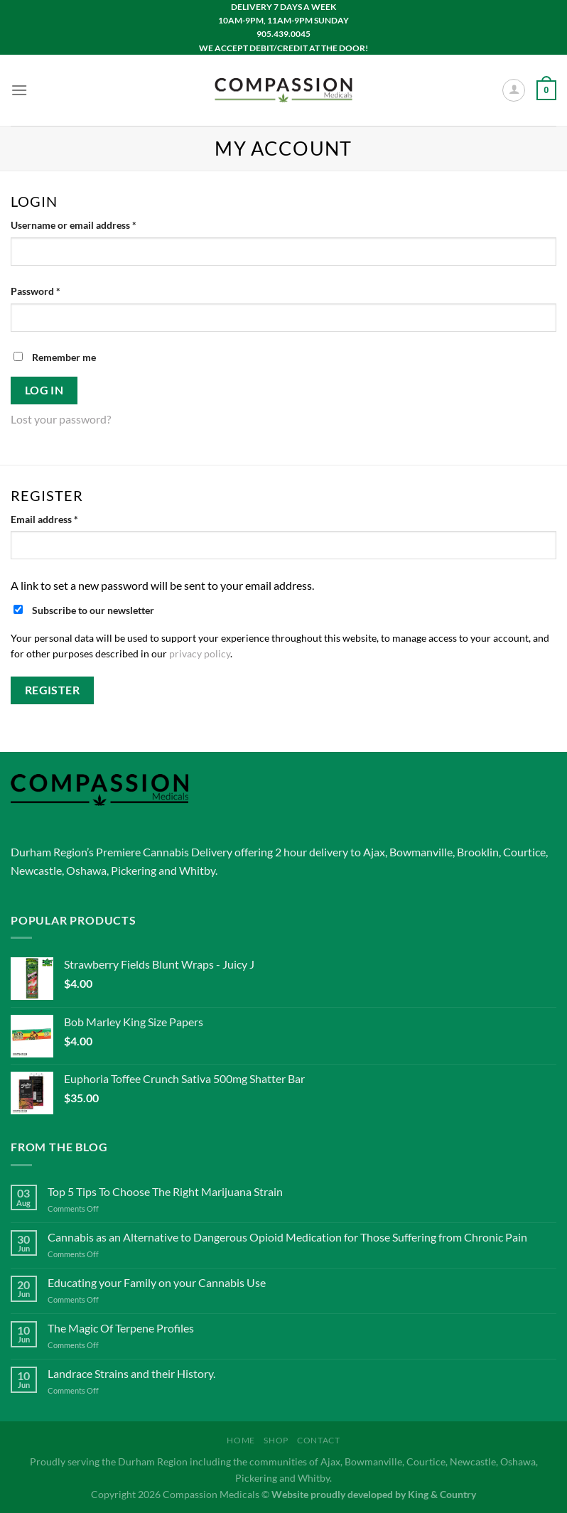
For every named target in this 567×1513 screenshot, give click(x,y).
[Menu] (19, 89)
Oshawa (86, 870)
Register (52, 690)
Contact (318, 1440)
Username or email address (93, 224)
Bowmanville (421, 851)
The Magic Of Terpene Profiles (121, 1328)
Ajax (374, 851)
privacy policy (199, 653)
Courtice (524, 851)
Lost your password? (61, 419)
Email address (64, 518)
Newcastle (36, 870)
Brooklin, (479, 851)
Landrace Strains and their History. (131, 1373)
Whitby (197, 870)
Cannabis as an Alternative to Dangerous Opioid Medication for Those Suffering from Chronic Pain (287, 1237)
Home (240, 1440)
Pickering (133, 870)
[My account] (513, 90)
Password (55, 290)
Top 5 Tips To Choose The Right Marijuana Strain (165, 1191)
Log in (44, 390)
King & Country (442, 1494)
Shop (276, 1440)
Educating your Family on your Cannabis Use (157, 1282)
